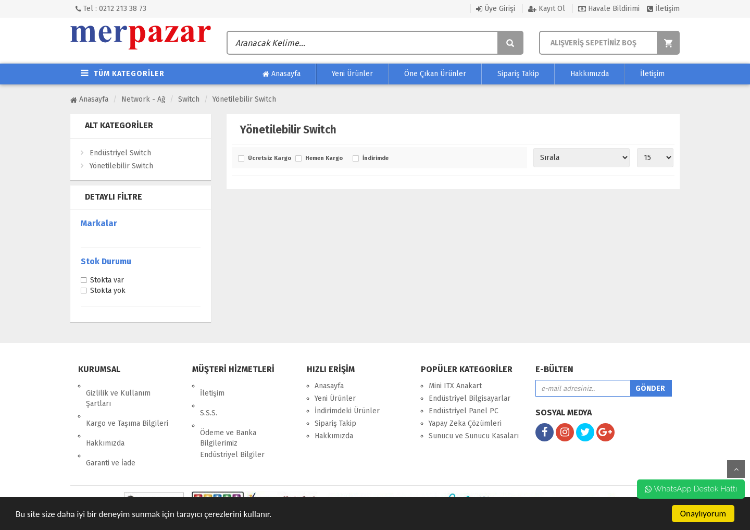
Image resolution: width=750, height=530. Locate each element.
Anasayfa (281, 74)
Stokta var (107, 281)
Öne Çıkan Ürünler (435, 73)
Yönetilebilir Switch (244, 99)
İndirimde (375, 158)
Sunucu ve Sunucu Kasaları (474, 436)
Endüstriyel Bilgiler (232, 432)
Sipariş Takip (518, 73)
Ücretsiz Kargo (269, 158)
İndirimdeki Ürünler (347, 410)
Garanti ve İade (110, 433)
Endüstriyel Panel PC (463, 410)
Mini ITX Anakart (455, 385)
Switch (188, 99)
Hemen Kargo (324, 158)
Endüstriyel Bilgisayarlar (469, 398)
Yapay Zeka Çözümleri (465, 423)
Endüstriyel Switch (120, 153)
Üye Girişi (495, 8)
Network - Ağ (143, 99)
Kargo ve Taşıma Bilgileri (127, 408)
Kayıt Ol (546, 8)
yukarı (736, 469)
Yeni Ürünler (352, 73)
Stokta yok (108, 291)
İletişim (663, 8)
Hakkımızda (589, 73)
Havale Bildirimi (609, 8)
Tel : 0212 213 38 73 (111, 8)
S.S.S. (208, 398)
